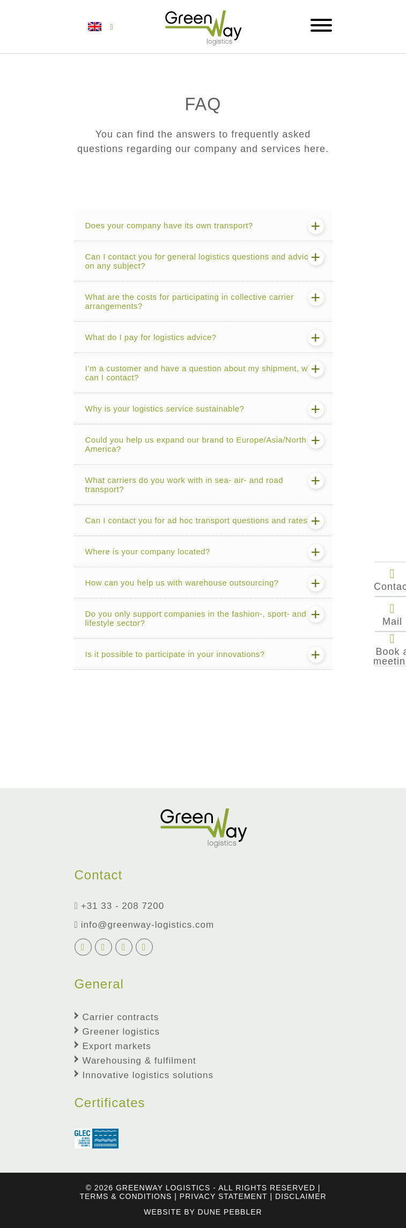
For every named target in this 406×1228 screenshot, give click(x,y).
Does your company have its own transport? (169, 225)
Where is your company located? (147, 551)
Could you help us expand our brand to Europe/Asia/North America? (196, 444)
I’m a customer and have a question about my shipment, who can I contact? (201, 373)
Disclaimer (301, 1196)
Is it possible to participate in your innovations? (175, 654)
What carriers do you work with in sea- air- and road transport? (184, 484)
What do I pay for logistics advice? (151, 337)
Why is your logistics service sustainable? (165, 408)
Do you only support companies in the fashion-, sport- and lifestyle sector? (196, 618)
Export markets (117, 1046)
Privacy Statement (224, 1196)
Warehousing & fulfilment (139, 1061)
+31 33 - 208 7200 (120, 906)
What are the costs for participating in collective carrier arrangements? (189, 301)
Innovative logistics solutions (148, 1075)
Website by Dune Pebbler (203, 1212)
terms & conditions (125, 1196)
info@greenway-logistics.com (145, 925)
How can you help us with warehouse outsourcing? (182, 582)
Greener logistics (121, 1032)
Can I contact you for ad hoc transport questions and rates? (199, 520)
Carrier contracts (121, 1017)
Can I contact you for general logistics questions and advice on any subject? (199, 261)
